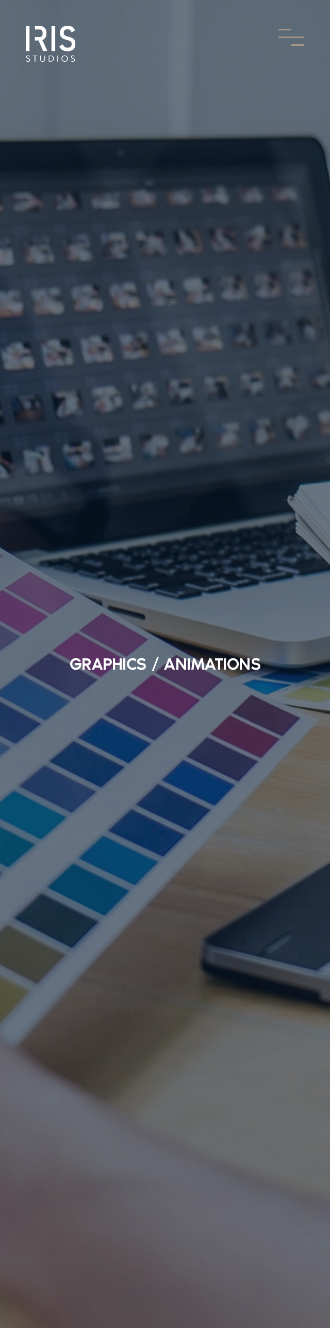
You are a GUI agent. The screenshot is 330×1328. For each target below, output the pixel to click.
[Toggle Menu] (291, 37)
